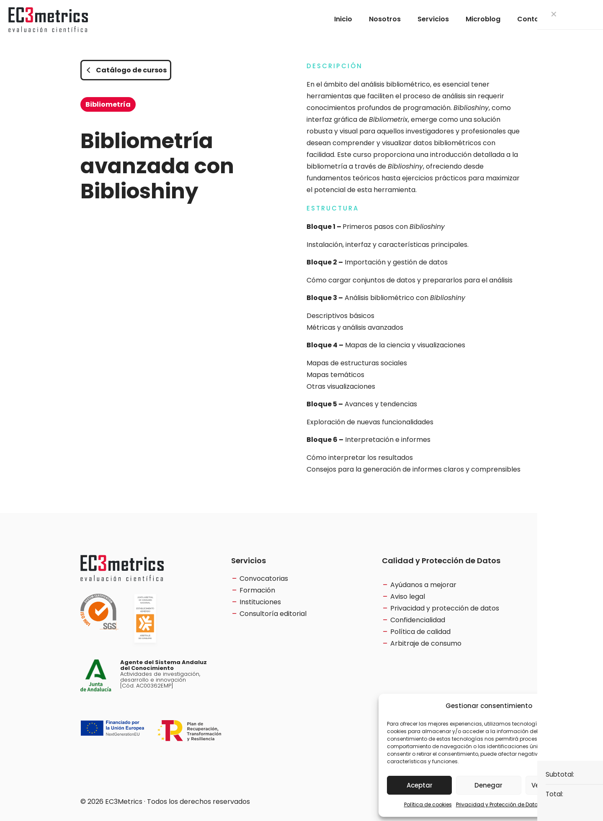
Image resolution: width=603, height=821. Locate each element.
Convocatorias (264, 578)
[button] (586, 706)
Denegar (488, 785)
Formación (257, 590)
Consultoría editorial (273, 613)
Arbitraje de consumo (425, 643)
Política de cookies (428, 804)
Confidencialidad (417, 620)
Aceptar (420, 785)
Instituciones (260, 602)
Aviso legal (407, 596)
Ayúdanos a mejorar (423, 585)
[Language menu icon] (581, 19)
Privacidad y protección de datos (444, 608)
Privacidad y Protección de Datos (498, 804)
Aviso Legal (559, 804)
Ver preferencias (558, 785)
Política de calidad (420, 631)
